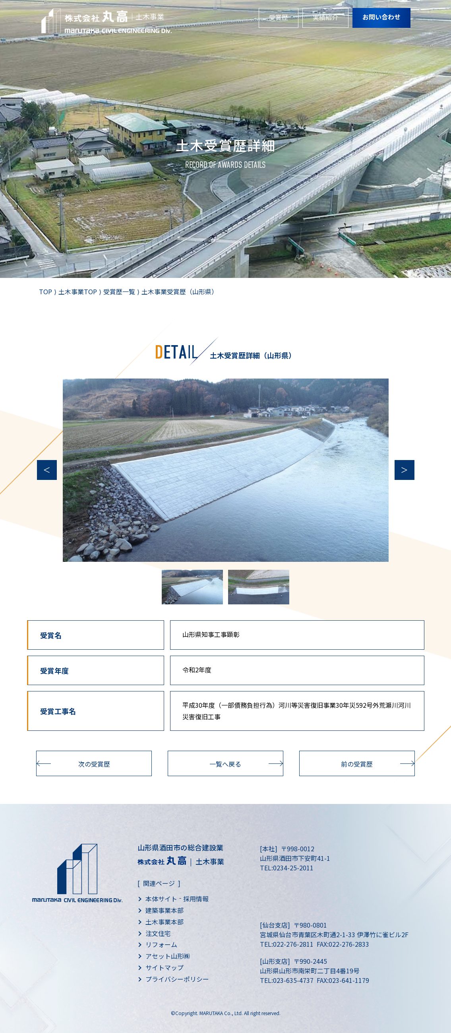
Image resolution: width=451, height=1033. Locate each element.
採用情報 (196, 898)
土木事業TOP (77, 291)
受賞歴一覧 (119, 291)
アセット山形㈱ (167, 956)
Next (404, 470)
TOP (45, 291)
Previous (47, 470)
